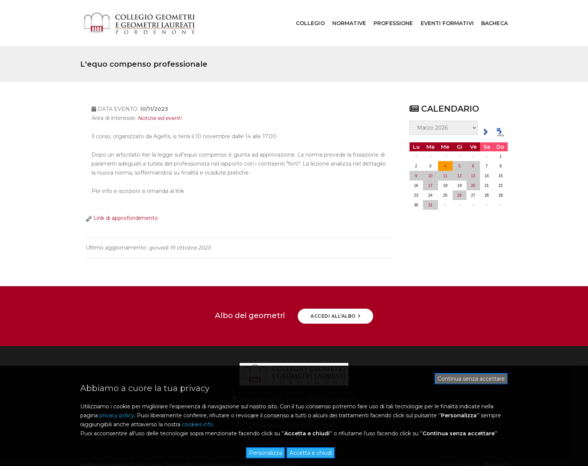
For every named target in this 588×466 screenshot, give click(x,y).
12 (460, 157)
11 (445, 157)
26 (460, 176)
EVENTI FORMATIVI (441, 13)
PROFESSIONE (388, 13)
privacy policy (116, 415)
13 (473, 157)
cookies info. (198, 424)
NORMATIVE (343, 13)
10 (430, 157)
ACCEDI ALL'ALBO (335, 297)
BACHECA (489, 13)
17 (430, 166)
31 (430, 186)
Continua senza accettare (471, 378)
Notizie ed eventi (160, 105)
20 (473, 166)
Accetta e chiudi (311, 453)
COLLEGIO (304, 13)
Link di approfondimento (122, 205)
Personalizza (265, 453)
